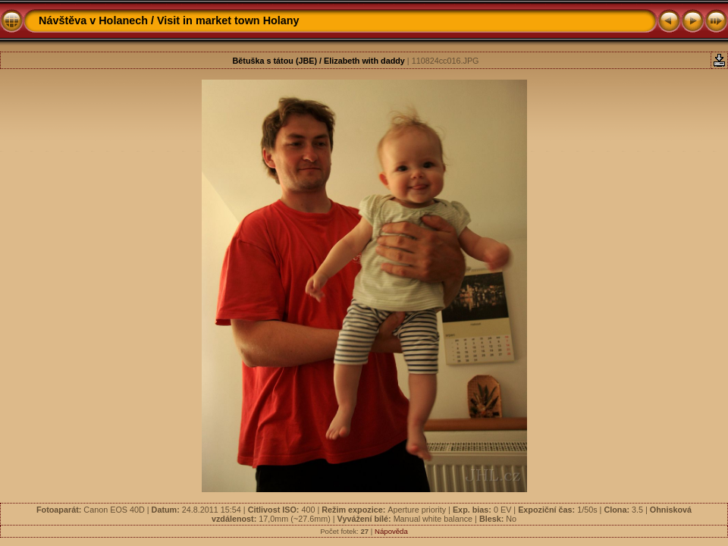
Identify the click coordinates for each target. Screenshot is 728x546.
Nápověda (391, 531)
